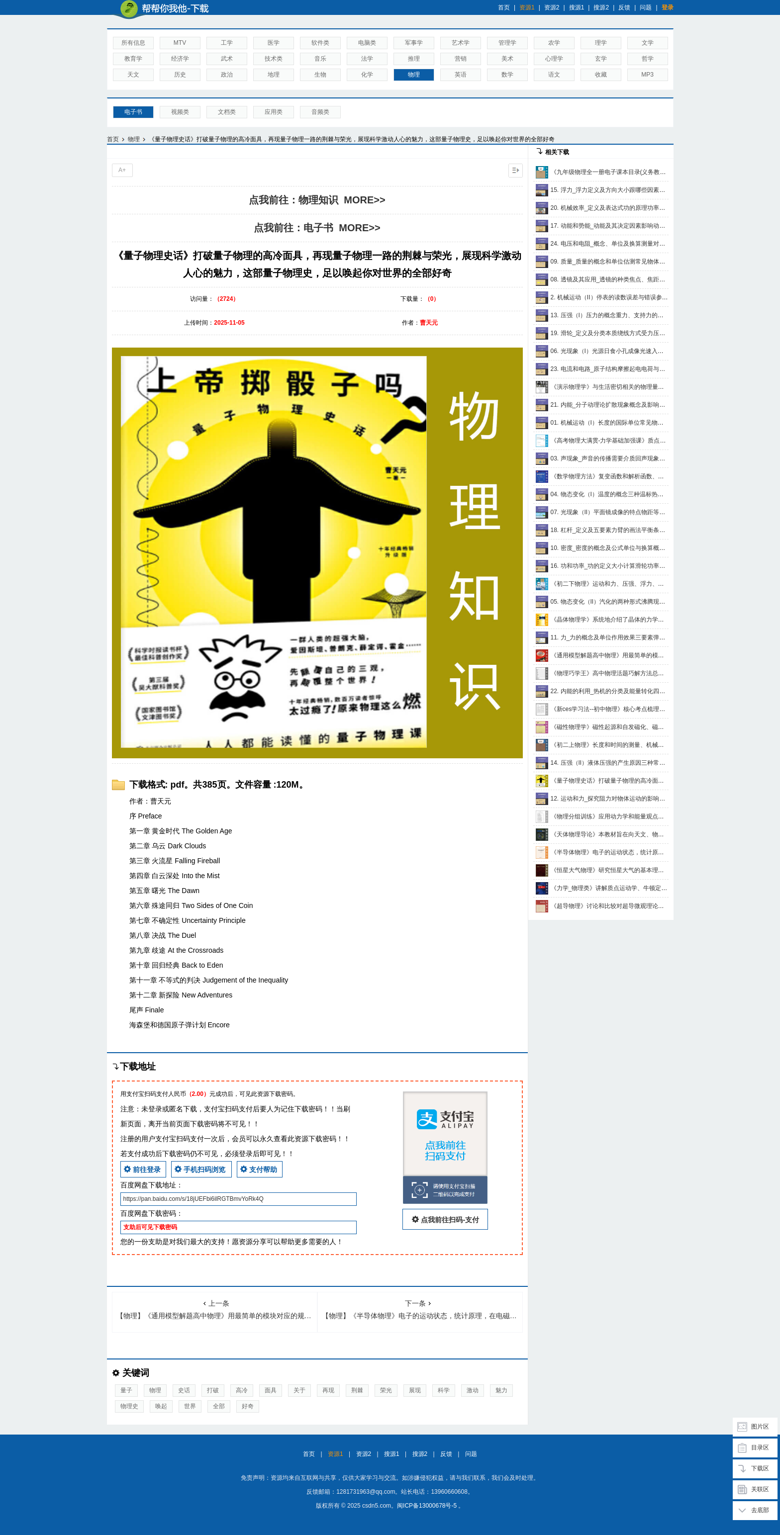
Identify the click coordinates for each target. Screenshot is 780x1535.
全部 (219, 1406)
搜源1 (577, 7)
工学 (227, 42)
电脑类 (367, 42)
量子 (126, 1390)
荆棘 (357, 1390)
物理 (414, 74)
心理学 (554, 58)
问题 (646, 7)
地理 (274, 74)
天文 (133, 74)
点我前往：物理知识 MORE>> (317, 199)
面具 (271, 1390)
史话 (184, 1390)
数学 (507, 74)
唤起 (161, 1406)
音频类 (320, 111)
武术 (227, 58)
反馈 (624, 7)
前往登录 (142, 1169)
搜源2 (601, 7)
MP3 (647, 74)
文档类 (227, 111)
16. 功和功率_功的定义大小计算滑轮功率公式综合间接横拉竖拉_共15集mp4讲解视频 (664, 565)
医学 (274, 42)
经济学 (180, 58)
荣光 (386, 1390)
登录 (668, 7)
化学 (367, 74)
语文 (554, 74)
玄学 (601, 58)
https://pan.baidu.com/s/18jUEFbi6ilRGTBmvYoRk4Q (193, 1198)
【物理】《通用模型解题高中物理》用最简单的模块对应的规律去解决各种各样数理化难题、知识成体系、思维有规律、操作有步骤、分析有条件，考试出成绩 (216, 1309)
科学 (444, 1390)
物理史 (129, 1406)
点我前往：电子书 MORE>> (317, 227)
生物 (320, 74)
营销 (461, 58)
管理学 (507, 42)
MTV (180, 42)
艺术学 (461, 42)
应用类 (274, 111)
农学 (554, 42)
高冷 (242, 1390)
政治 (227, 74)
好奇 (248, 1406)
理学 (601, 42)
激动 (473, 1390)
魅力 (501, 1390)
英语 (461, 74)
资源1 (527, 7)
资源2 (552, 7)
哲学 (648, 58)
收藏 (601, 74)
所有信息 (133, 42)
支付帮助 (259, 1169)
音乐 (320, 58)
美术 (507, 58)
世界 (190, 1406)
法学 (367, 58)
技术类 (274, 58)
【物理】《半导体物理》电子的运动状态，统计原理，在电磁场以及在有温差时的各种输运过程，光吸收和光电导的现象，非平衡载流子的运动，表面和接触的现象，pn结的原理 (422, 1309)
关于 (299, 1390)
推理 (414, 58)
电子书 (133, 111)
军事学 (414, 42)
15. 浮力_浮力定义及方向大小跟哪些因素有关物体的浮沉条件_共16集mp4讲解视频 (661, 189)
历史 (180, 74)
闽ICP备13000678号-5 (427, 1505)
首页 (504, 7)
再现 (328, 1390)
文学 (648, 42)
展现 (415, 1390)
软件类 (320, 42)
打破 (213, 1390)
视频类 (180, 111)
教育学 (133, 58)
